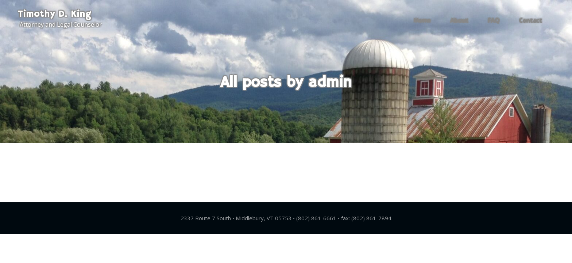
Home (432, 20)
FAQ (496, 20)
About (466, 20)
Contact (529, 20)
